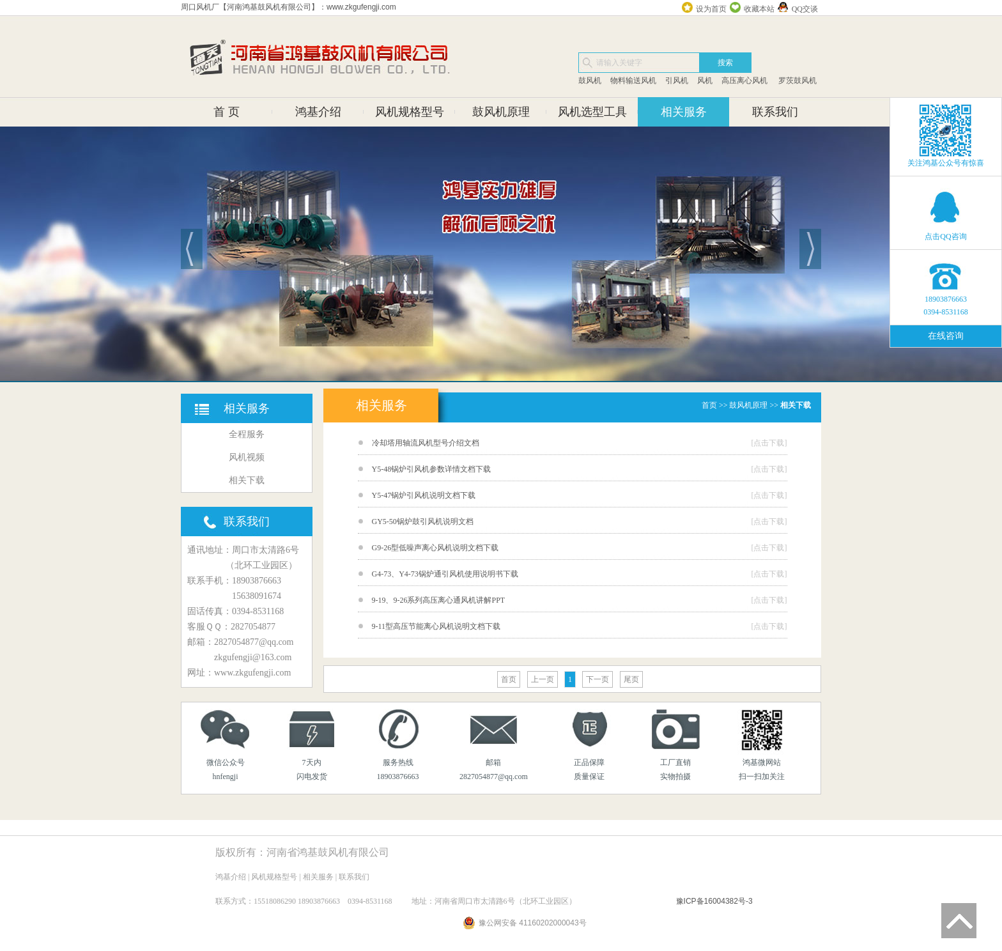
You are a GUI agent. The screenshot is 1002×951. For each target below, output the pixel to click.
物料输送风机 (633, 80)
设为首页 (711, 8)
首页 (709, 405)
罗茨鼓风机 (796, 80)
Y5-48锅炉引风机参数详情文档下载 (431, 469)
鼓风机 (589, 80)
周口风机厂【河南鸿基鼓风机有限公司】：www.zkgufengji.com (288, 7)
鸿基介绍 (318, 111)
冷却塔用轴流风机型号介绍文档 (425, 442)
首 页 (226, 111)
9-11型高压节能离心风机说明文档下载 (436, 626)
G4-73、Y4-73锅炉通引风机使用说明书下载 (445, 573)
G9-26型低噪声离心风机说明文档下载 (435, 547)
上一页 (542, 679)
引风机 (676, 80)
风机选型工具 (592, 111)
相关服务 (684, 111)
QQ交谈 (805, 8)
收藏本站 (759, 8)
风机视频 (247, 457)
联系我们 (775, 111)
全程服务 (247, 434)
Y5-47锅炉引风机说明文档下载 (424, 495)
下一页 (597, 679)
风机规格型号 (409, 111)
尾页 (631, 679)
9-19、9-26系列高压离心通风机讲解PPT (438, 600)
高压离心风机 (744, 80)
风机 (705, 80)
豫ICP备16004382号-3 (714, 901)
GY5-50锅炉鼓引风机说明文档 (423, 521)
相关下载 (247, 480)
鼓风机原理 (501, 111)
